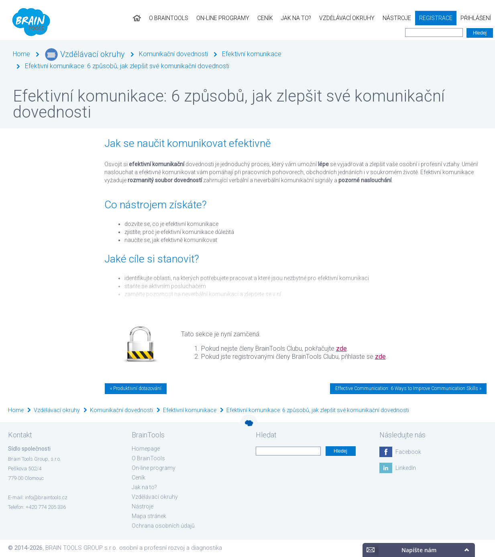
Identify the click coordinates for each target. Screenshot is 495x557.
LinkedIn (405, 468)
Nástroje (397, 18)
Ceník (265, 18)
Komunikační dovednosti (173, 54)
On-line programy (222, 18)
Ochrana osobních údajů (163, 525)
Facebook (408, 452)
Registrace (435, 18)
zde (341, 348)
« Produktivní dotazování (135, 388)
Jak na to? (296, 18)
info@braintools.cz (46, 497)
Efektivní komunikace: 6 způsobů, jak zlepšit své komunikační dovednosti (127, 66)
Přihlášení (475, 18)
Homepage (146, 448)
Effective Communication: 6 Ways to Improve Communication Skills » (408, 388)
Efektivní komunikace (251, 54)
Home (21, 54)
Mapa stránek (149, 516)
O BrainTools (168, 18)
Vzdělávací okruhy (347, 18)
